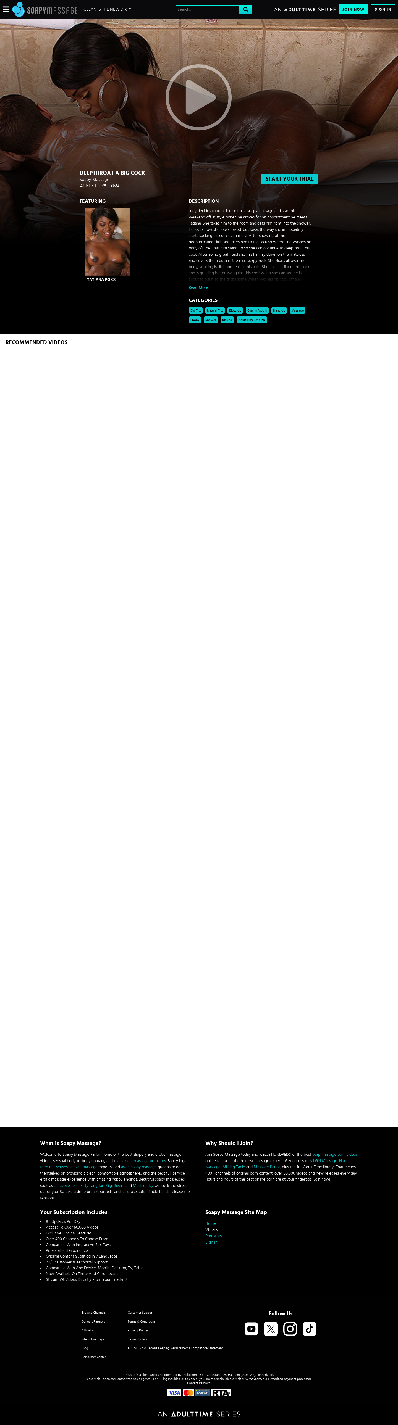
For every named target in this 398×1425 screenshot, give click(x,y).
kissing (227, 319)
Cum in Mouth (257, 310)
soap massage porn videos (335, 1154)
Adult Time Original (252, 319)
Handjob (279, 310)
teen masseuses (54, 1167)
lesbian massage (84, 1167)
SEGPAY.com (251, 1379)
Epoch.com (109, 1379)
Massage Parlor (267, 1167)
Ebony (194, 319)
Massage (297, 310)
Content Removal (199, 1383)
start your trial (290, 179)
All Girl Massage (323, 1161)
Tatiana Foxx (101, 280)
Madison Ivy (143, 1186)
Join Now (353, 9)
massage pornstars (150, 1161)
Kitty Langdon (92, 1186)
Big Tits (195, 310)
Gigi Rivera (115, 1186)
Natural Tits (215, 310)
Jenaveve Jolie (66, 1186)
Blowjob (235, 310)
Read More (198, 288)
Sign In (383, 9)
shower (210, 319)
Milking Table (233, 1167)
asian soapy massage (139, 1167)
